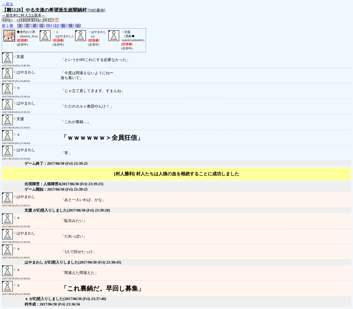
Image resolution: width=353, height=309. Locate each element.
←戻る (7, 4)
